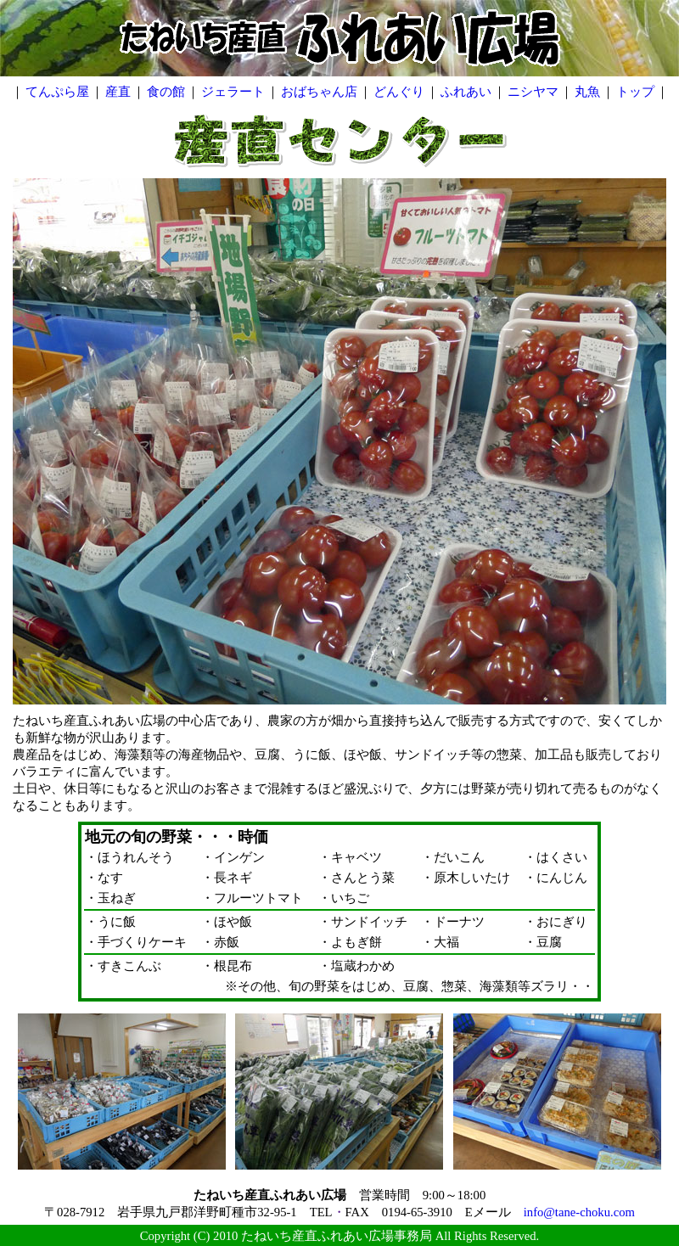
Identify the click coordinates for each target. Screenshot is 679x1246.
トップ (635, 91)
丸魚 (587, 91)
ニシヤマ (533, 91)
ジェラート (233, 91)
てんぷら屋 (57, 91)
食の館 (166, 91)
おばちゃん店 (319, 91)
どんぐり (398, 91)
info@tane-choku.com (579, 1212)
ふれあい (466, 91)
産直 (118, 91)
